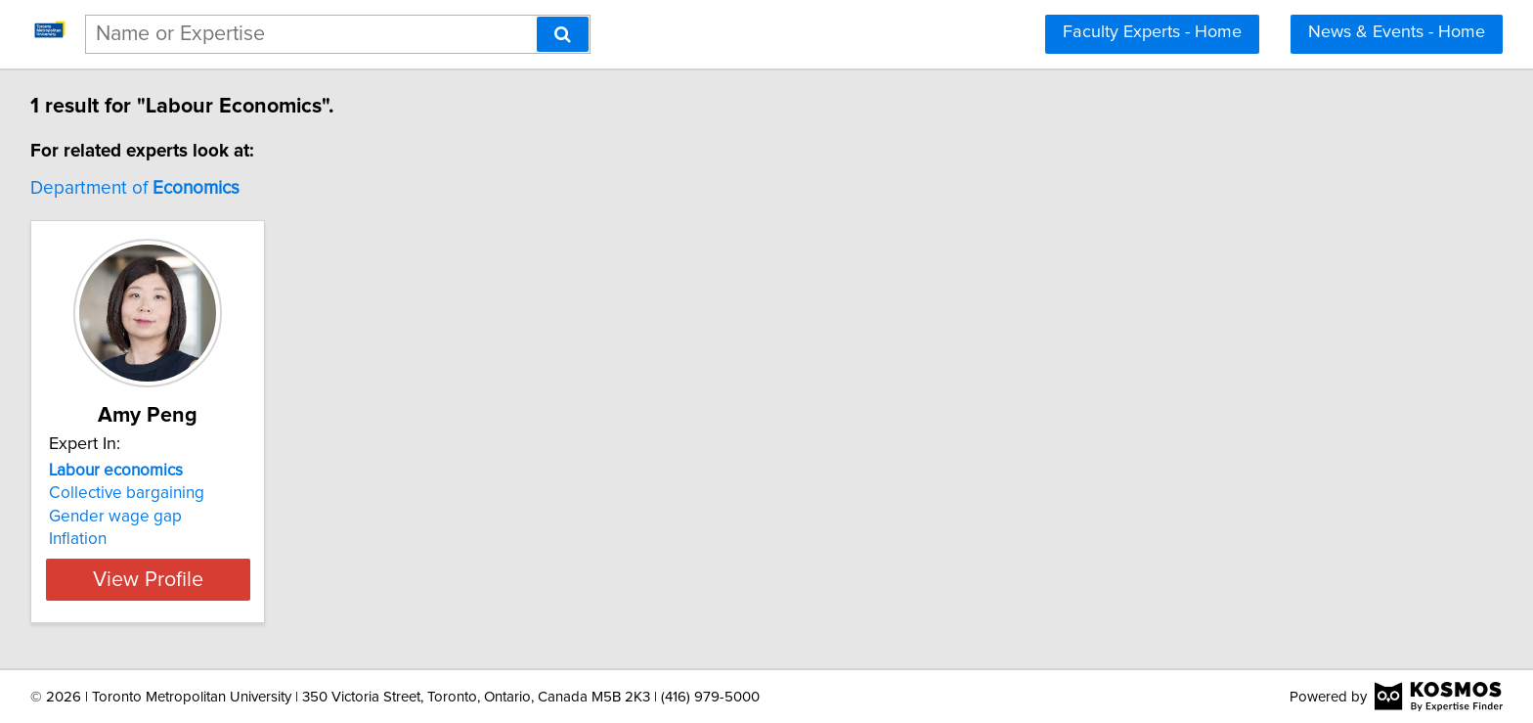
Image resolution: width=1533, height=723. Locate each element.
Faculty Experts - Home (1152, 32)
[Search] (563, 34)
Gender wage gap (118, 516)
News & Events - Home (1396, 32)
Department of (137, 188)
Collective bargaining (129, 493)
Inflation (81, 539)
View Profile (175, 579)
